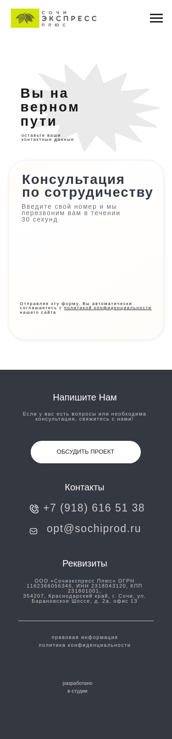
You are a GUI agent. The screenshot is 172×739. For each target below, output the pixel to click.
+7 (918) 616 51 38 (94, 508)
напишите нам (85, 397)
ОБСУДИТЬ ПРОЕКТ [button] (85, 451)
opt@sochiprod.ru (94, 528)
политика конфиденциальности (85, 645)
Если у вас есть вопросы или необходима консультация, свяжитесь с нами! (85, 416)
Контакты (84, 487)
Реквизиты (84, 563)
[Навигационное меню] (156, 18)
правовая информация (85, 637)
